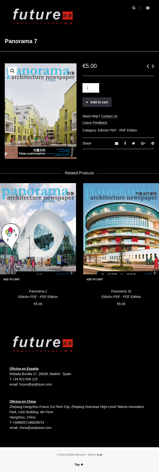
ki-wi (99, 454)
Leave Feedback (94, 123)
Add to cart (99, 102)
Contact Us (109, 116)
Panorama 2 (38, 291)
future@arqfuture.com (35, 384)
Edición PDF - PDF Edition (117, 130)
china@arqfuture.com (35, 428)
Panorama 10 (121, 291)
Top (79, 464)
